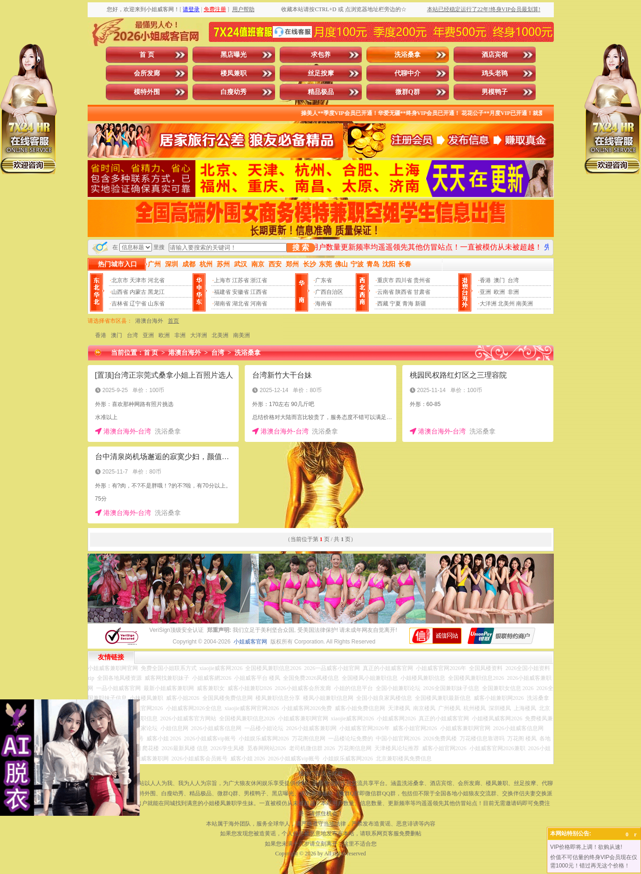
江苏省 (240, 280)
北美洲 (220, 335)
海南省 (323, 303)
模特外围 (147, 91)
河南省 (258, 303)
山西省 (119, 292)
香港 (485, 280)
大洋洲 (488, 303)
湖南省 (222, 303)
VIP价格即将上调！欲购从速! (586, 847)
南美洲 (524, 303)
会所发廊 (147, 73)
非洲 (513, 292)
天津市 (138, 280)
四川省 (403, 280)
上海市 (222, 280)
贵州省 (422, 280)
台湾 (513, 280)
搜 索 (300, 247)
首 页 (146, 54)
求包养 (321, 54)
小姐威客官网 (250, 641)
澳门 (499, 280)
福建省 (222, 292)
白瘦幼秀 (234, 91)
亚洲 (485, 292)
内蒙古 (138, 292)
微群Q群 (407, 91)
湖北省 (240, 303)
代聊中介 (407, 73)
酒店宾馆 (495, 54)
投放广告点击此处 (320, 773)
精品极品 (321, 91)
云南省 (385, 292)
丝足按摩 (321, 73)
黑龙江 (156, 292)
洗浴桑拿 (407, 54)
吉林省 (119, 303)
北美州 (506, 303)
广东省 (323, 280)
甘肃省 (422, 292)
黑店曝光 (234, 54)
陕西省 (403, 292)
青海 (408, 303)
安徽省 (240, 292)
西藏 (382, 303)
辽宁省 (138, 303)
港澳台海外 (149, 321)
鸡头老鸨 (495, 73)
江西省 (258, 292)
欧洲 (499, 292)
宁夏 (395, 303)
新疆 (420, 303)
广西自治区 (329, 292)
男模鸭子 (495, 91)
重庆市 (385, 280)
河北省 (156, 280)
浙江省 (258, 280)
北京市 (119, 280)
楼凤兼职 (234, 73)
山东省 (156, 303)
